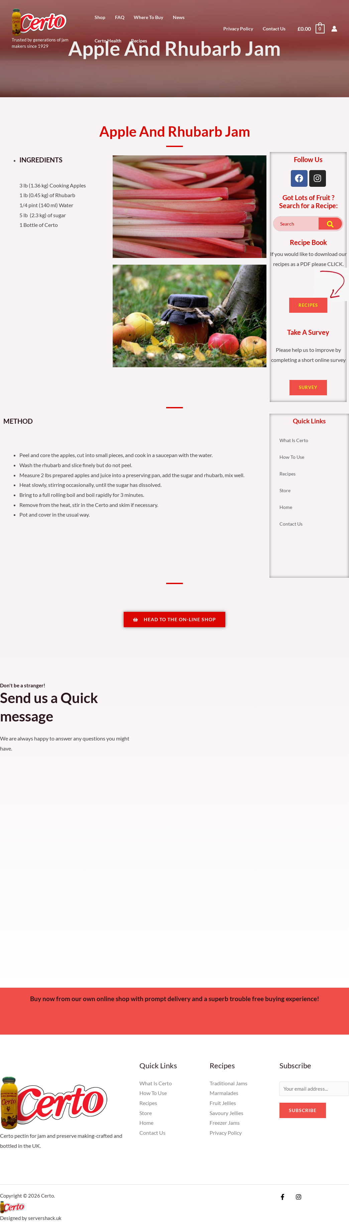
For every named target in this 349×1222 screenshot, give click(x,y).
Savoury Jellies (226, 1116)
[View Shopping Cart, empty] (311, 28)
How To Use (291, 457)
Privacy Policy (238, 28)
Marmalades (224, 1096)
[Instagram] (297, 1200)
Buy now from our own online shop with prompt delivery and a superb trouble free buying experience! (174, 1002)
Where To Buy (148, 17)
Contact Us (274, 28)
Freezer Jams (225, 1126)
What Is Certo (293, 440)
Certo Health (108, 40)
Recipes (139, 40)
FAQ (119, 17)
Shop (100, 17)
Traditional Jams (228, 1086)
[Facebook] (282, 1200)
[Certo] (39, 21)
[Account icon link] (334, 29)
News (179, 17)
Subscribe (303, 1114)
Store (284, 491)
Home (285, 507)
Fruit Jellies (223, 1106)
